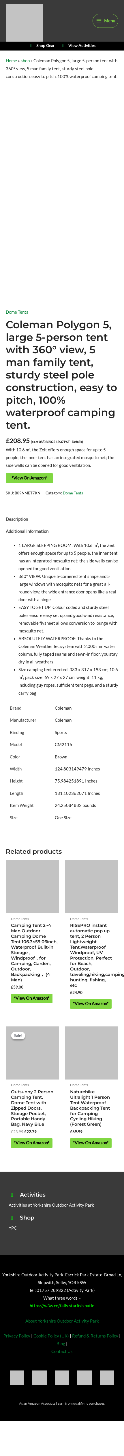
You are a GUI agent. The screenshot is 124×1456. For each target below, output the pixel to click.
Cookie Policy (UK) (51, 1335)
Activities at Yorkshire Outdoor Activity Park (51, 1205)
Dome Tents (17, 312)
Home (11, 60)
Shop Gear (42, 46)
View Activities (78, 46)
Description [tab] (17, 519)
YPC (13, 1228)
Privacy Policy (16, 1335)
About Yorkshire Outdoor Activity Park (62, 1321)
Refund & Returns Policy (95, 1335)
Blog (61, 1343)
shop (25, 60)
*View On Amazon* (29, 477)
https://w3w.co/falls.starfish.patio (62, 1305)
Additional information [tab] (27, 531)
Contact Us (62, 1351)
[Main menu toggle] (105, 21)
